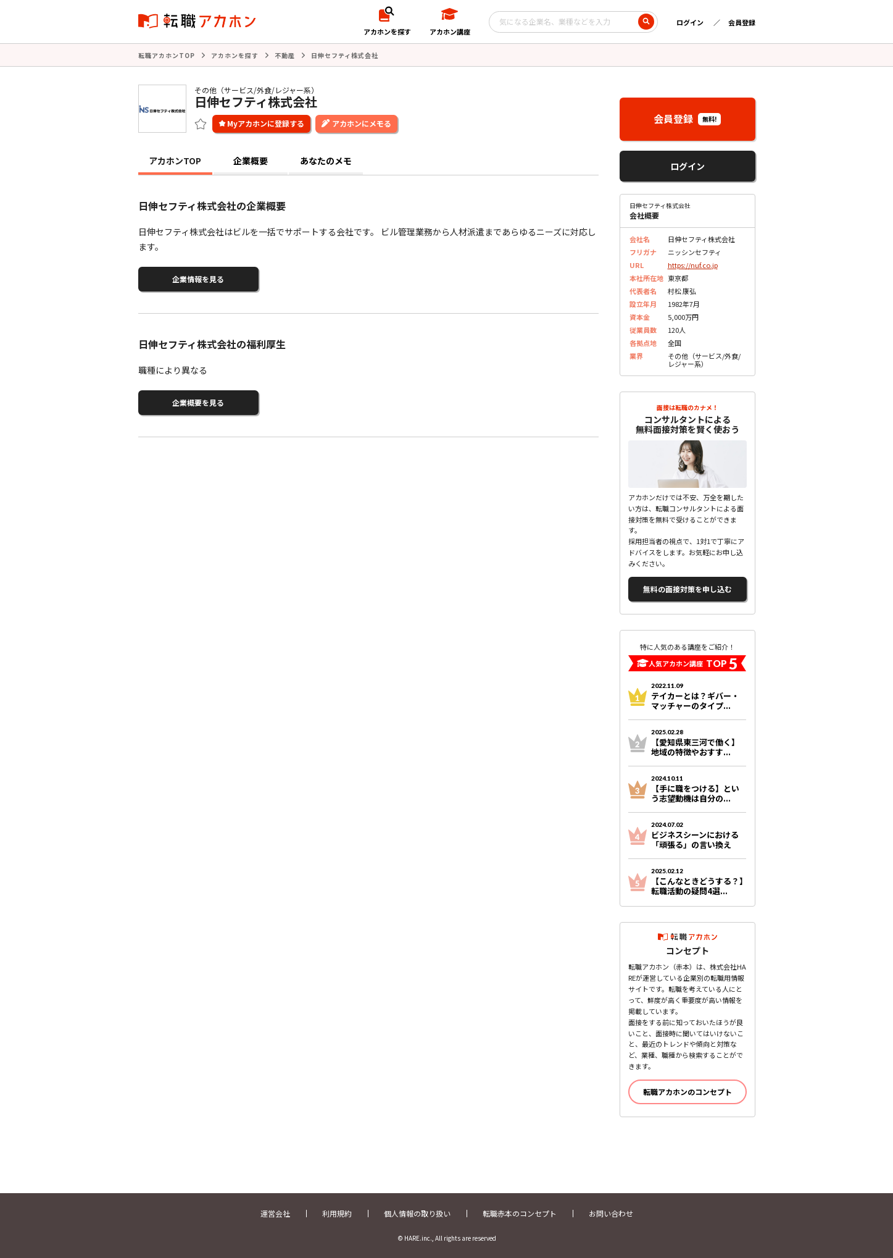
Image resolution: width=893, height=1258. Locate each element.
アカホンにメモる (361, 123)
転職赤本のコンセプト (520, 1213)
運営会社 (275, 1213)
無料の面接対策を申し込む (687, 589)
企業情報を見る (198, 279)
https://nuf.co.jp (693, 265)
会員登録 (741, 22)
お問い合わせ (611, 1213)
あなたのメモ (326, 160)
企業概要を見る (198, 402)
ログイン (690, 22)
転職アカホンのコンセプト (687, 1091)
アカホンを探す (235, 55)
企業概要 (250, 160)
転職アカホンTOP (166, 55)
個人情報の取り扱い (417, 1213)
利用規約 (337, 1213)
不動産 (285, 55)
